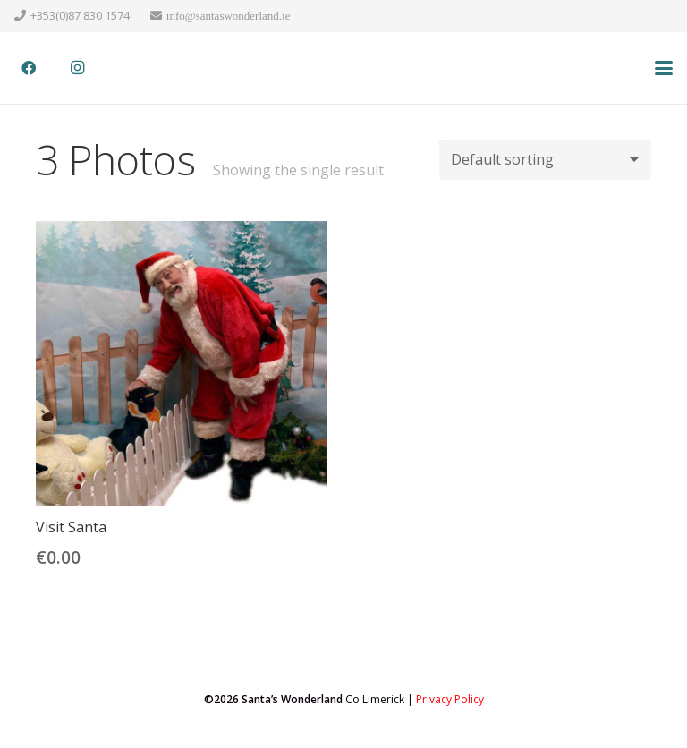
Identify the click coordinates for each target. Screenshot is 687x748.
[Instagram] (77, 68)
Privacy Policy (450, 699)
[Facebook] (28, 68)
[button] (663, 68)
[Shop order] (545, 160)
